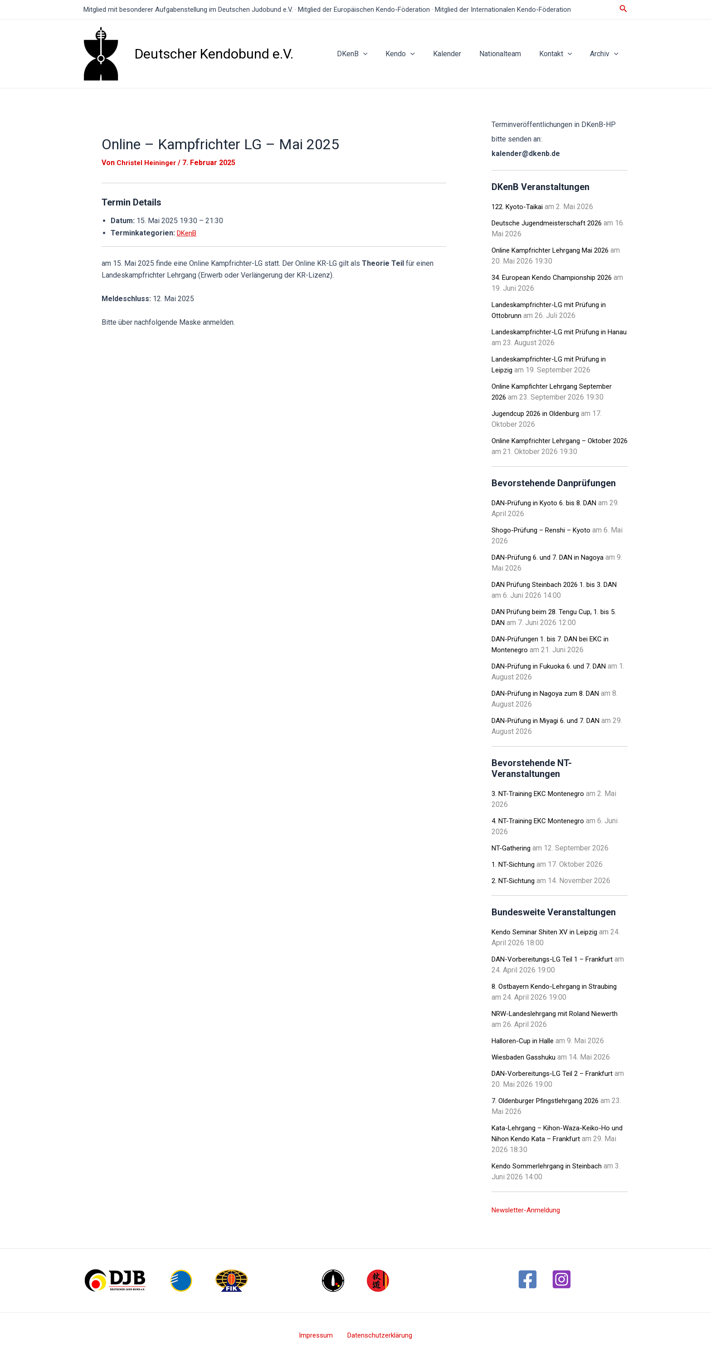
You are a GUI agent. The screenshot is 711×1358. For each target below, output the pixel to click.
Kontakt (561, 54)
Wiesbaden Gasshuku (526, 1057)
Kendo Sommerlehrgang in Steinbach (550, 1166)
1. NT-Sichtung (514, 864)
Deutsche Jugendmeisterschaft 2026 (551, 223)
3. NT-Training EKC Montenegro (540, 793)
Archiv (606, 54)
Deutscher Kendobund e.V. (214, 54)
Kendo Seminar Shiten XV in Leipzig (548, 932)
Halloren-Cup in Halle (525, 1040)
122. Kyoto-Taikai (519, 206)
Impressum (317, 1335)
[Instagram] (561, 1279)
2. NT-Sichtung (514, 880)
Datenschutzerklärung (377, 1335)
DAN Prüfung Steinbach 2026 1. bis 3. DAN (559, 584)
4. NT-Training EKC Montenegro (540, 820)
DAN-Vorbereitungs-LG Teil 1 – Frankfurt (556, 959)
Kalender (460, 53)
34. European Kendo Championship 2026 (555, 277)
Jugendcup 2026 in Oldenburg (539, 413)
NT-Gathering (512, 848)
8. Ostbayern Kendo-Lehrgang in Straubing (558, 986)
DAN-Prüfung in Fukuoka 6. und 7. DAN (552, 666)
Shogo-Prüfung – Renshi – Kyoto (544, 530)
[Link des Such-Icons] (623, 9)
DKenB (372, 54)
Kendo (416, 54)
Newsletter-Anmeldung (528, 1210)
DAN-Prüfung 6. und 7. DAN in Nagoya (551, 557)
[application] (383, 54)
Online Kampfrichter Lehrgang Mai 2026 (554, 250)
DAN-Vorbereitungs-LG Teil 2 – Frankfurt (556, 1073)
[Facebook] (527, 1279)
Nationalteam (509, 53)
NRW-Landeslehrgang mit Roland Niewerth (559, 1013)
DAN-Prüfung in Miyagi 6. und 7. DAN (550, 720)
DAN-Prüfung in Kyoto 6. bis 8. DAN (548, 502)
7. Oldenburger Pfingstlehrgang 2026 (550, 1100)
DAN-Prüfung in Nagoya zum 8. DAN (549, 693)
